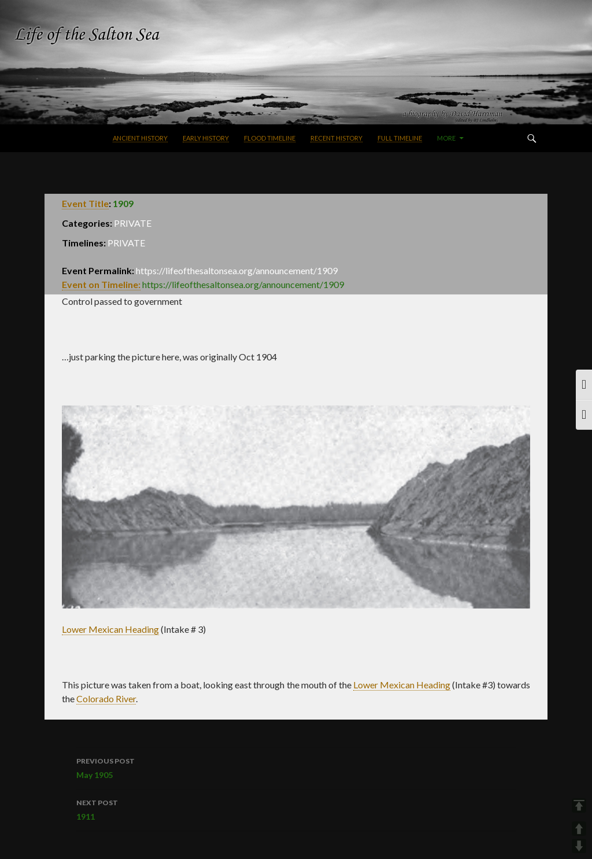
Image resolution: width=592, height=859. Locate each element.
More (446, 138)
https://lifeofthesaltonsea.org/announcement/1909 (243, 284)
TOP (579, 805)
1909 (123, 203)
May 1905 (295, 767)
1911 (295, 808)
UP (579, 828)
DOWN (579, 846)
